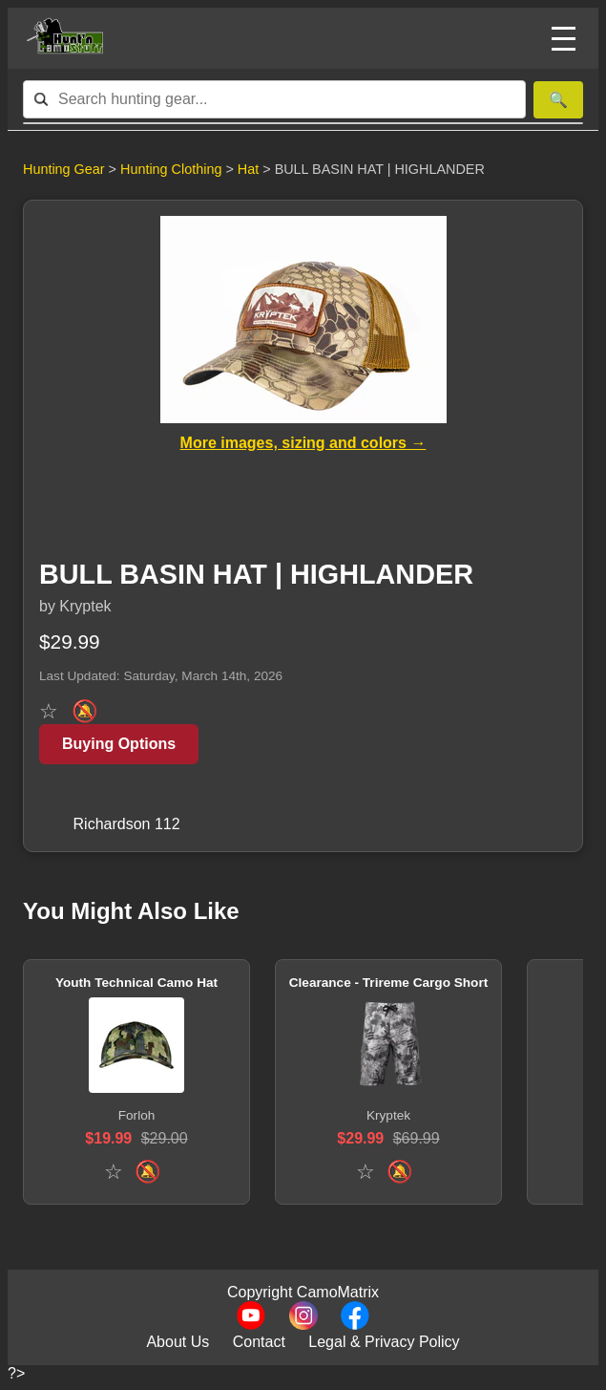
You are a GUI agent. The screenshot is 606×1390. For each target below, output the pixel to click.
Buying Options (119, 744)
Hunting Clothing (172, 169)
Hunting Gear (64, 169)
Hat (250, 169)
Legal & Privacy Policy (383, 1342)
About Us (177, 1342)
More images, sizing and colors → (303, 443)
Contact (259, 1342)
